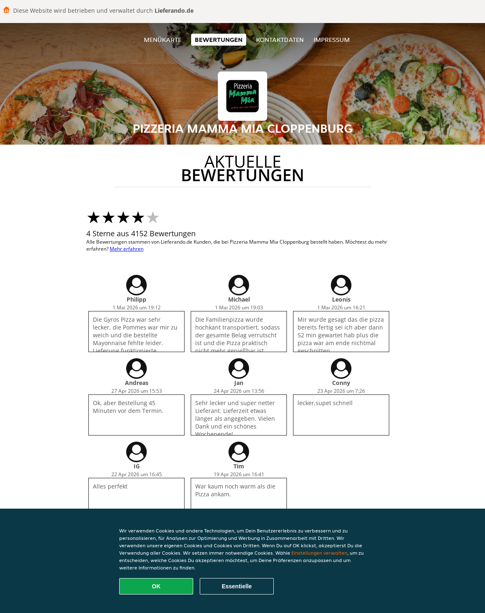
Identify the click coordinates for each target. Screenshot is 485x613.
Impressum (332, 39)
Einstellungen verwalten (319, 553)
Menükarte (162, 39)
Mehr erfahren (126, 248)
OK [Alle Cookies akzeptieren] (156, 586)
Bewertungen (218, 39)
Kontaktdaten (280, 39)
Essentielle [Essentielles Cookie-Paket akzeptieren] (237, 586)
